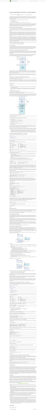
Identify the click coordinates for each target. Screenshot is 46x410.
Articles (20, 14)
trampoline (11, 229)
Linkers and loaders (28, 14)
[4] (25, 198)
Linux (31, 14)
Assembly (22, 14)
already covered (17, 22)
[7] (20, 270)
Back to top (35, 409)
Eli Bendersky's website (13, 0)
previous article (11, 17)
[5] (13, 217)
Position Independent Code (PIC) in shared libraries (22, 12)
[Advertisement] (15, 6)
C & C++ (24, 14)
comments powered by (12, 407)
